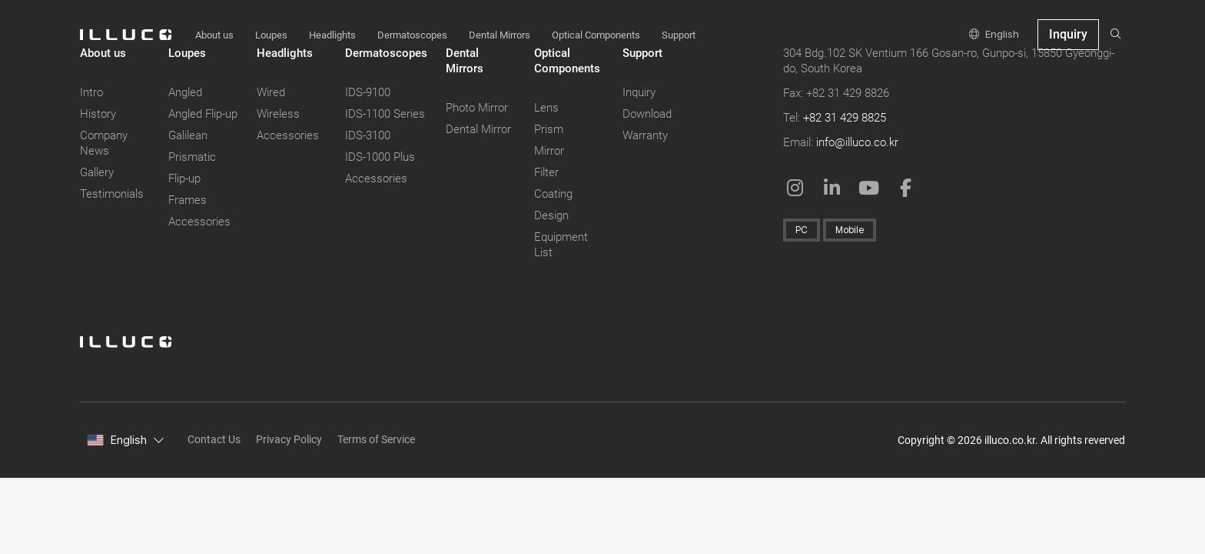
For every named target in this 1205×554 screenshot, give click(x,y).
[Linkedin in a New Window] (832, 187)
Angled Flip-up (202, 114)
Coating (553, 194)
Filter (546, 172)
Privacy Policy (289, 439)
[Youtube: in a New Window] (869, 187)
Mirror (549, 151)
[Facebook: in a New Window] (906, 187)
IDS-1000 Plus (380, 157)
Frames (187, 200)
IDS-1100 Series (385, 114)
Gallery (97, 172)
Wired (271, 92)
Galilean (187, 135)
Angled (185, 92)
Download (647, 114)
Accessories (199, 222)
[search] (1116, 34)
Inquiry (639, 92)
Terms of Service (376, 439)
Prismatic (192, 157)
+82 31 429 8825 (844, 118)
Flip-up (184, 178)
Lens (546, 108)
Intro (91, 92)
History (98, 114)
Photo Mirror (477, 108)
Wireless (278, 114)
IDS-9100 (367, 92)
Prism (548, 129)
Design (551, 215)
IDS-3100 (367, 135)
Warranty (645, 135)
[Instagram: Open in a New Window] (795, 187)
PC (801, 230)
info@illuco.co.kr (857, 142)
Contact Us (214, 439)
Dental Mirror (478, 129)
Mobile (849, 230)
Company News (104, 143)
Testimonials (112, 194)
